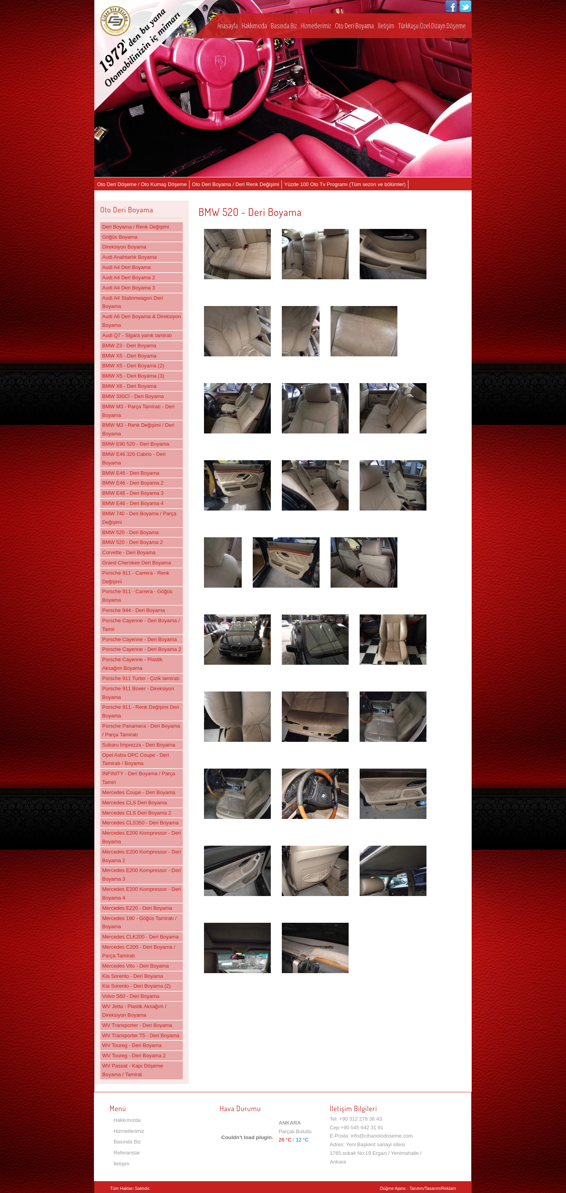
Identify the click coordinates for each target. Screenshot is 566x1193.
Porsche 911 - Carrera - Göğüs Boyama (137, 595)
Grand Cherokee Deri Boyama (136, 563)
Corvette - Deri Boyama (129, 552)
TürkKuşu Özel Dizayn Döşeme (432, 25)
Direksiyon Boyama (124, 247)
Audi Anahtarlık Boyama (129, 257)
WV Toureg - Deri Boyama (132, 1045)
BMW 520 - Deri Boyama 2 (132, 542)
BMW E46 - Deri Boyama (130, 473)
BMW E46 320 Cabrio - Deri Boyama (133, 458)
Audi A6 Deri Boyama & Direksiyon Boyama (141, 320)
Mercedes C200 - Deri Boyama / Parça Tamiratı (138, 951)
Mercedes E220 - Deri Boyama (137, 908)
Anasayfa (227, 25)
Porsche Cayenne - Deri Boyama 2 (141, 649)
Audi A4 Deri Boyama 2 (128, 277)
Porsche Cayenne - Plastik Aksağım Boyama (132, 663)
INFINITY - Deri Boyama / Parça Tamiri (138, 778)
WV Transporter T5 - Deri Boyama (140, 1035)
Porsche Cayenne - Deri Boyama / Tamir (141, 625)
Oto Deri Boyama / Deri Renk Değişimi (235, 184)
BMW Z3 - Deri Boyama (129, 345)
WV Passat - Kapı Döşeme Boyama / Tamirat (132, 1070)
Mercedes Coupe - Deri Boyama (138, 792)
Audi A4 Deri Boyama (126, 267)
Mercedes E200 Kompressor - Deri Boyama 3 (141, 874)
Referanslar (127, 1153)
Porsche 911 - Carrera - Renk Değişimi (135, 577)
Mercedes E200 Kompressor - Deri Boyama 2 (141, 856)
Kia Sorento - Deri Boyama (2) (136, 986)
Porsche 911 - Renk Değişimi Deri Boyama (140, 711)
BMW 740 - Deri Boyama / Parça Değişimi (139, 518)
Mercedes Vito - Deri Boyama (135, 966)
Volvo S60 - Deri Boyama (130, 996)
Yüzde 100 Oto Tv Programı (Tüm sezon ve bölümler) (345, 184)
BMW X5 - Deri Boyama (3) (133, 376)
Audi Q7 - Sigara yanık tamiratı (137, 335)
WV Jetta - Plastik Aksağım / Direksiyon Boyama (134, 1010)
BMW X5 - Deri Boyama (129, 356)
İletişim (386, 25)
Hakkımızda (254, 25)
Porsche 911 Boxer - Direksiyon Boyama (138, 693)
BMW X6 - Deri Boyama (129, 386)
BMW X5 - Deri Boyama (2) (133, 366)
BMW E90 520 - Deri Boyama (135, 444)
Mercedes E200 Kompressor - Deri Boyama (141, 837)
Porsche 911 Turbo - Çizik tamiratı (141, 678)
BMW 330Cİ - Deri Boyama (133, 396)
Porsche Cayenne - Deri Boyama (139, 639)
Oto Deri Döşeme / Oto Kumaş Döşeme (142, 184)
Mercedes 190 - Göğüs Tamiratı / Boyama (139, 922)
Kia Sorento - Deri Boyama (132, 976)
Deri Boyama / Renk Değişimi (135, 227)
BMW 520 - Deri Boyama (130, 532)
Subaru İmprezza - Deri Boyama (138, 745)
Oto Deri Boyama (354, 25)
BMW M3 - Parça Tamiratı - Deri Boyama (138, 411)
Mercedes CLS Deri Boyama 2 (136, 813)
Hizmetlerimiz (316, 25)
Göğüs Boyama (120, 237)
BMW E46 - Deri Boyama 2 (133, 483)
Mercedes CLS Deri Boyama (134, 803)
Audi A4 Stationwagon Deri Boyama (132, 302)
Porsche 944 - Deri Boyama (133, 610)
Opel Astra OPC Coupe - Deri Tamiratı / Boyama (135, 759)
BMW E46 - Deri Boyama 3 (133, 493)
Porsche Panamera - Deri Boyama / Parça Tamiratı (141, 730)
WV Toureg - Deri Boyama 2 (134, 1055)
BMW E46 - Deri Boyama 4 (133, 503)
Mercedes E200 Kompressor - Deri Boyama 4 (141, 893)
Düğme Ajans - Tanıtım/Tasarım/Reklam (418, 1188)
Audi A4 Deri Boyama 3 (128, 288)
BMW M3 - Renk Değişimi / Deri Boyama (138, 429)
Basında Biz (284, 25)
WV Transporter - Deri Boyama (137, 1025)
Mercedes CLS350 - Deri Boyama (140, 823)
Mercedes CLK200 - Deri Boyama (140, 937)
